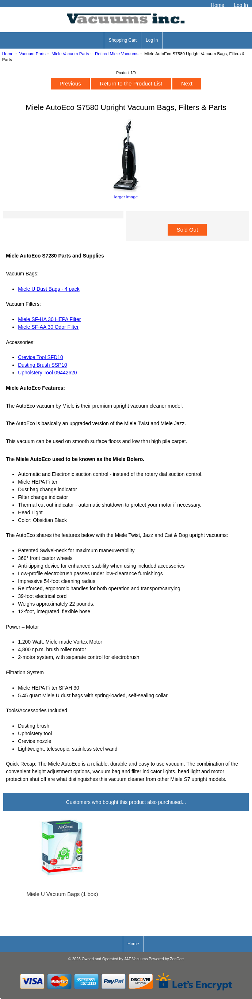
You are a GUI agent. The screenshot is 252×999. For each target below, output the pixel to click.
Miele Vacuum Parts (70, 53)
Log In (241, 5)
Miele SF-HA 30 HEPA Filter (49, 319)
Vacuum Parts (32, 53)
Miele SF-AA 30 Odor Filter (48, 327)
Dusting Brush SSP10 (42, 365)
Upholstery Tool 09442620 (47, 372)
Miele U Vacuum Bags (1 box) (62, 894)
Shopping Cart (122, 40)
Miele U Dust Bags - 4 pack (48, 289)
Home (217, 5)
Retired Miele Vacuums (116, 53)
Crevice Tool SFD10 (40, 357)
